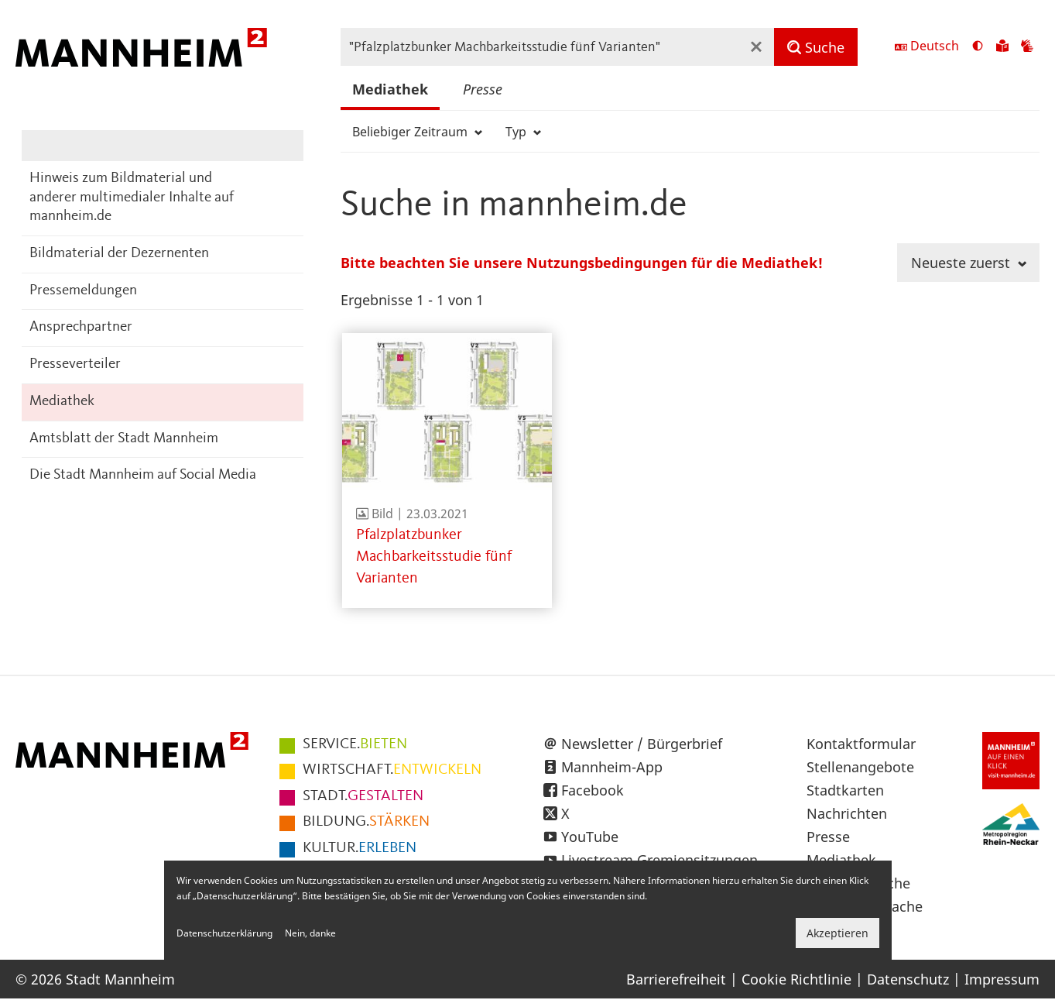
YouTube (589, 836)
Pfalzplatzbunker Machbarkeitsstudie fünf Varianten (434, 556)
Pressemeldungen (83, 291)
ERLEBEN (359, 848)
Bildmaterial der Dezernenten (119, 253)
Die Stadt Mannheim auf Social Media (142, 475)
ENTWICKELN (392, 770)
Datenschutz (908, 979)
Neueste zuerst (968, 262)
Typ (523, 131)
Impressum (1002, 979)
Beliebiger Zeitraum (417, 131)
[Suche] (816, 47)
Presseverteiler (75, 364)
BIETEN (355, 744)
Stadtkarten (845, 790)
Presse (482, 89)
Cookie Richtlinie (796, 979)
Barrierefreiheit (676, 979)
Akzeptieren (837, 933)
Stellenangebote (860, 767)
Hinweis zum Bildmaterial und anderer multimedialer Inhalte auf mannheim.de (131, 197)
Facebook (592, 790)
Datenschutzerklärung (224, 933)
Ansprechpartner (80, 327)
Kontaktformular (861, 743)
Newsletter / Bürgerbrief (641, 743)
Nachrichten (847, 813)
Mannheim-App (612, 767)
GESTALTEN (363, 796)
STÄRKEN (366, 822)
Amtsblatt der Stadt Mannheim (123, 438)
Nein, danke (310, 933)
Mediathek (61, 401)
